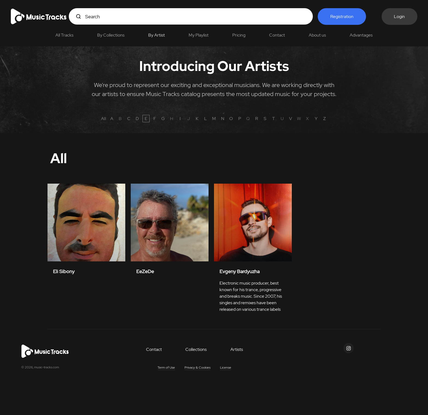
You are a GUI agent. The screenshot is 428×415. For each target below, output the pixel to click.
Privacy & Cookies (197, 367)
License (225, 367)
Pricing (238, 35)
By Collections (110, 35)
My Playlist (199, 35)
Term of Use (166, 367)
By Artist (156, 35)
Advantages (361, 35)
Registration (341, 16)
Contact (277, 35)
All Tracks (64, 35)
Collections (196, 349)
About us (317, 35)
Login (399, 16)
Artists (236, 349)
